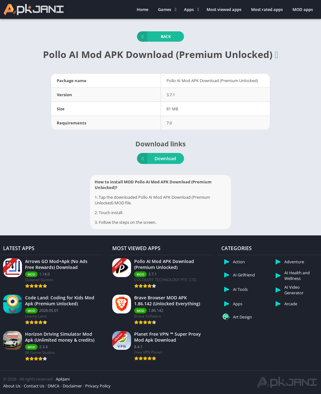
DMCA (53, 386)
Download (156, 158)
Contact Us (34, 386)
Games (164, 9)
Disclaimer (72, 386)
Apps (189, 9)
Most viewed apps (224, 9)
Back (154, 36)
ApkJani (63, 379)
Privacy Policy (98, 386)
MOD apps (302, 9)
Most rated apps (267, 9)
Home (142, 9)
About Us (11, 386)
